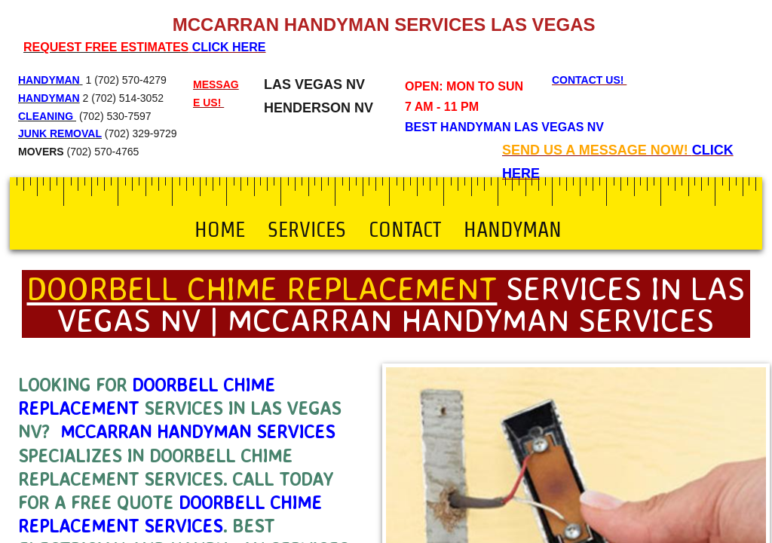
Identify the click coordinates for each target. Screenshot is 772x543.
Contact (405, 229)
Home (220, 229)
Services (307, 229)
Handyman (513, 229)
